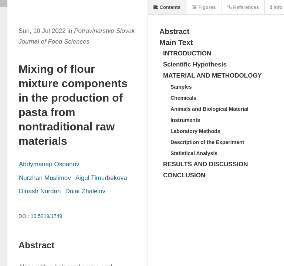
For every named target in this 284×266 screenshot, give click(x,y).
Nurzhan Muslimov (45, 177)
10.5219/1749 (46, 216)
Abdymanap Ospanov (49, 164)
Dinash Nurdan (40, 191)
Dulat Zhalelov (85, 191)
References (243, 7)
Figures (204, 7)
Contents (166, 7)
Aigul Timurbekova (101, 177)
